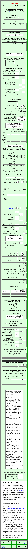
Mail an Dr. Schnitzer (24, 543)
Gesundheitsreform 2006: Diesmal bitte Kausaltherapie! (13, 500)
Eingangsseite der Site (3, 543)
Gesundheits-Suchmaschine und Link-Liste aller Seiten (3, 547)
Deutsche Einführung (8, 543)
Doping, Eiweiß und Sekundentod (11, 508)
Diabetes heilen (11, 11)
